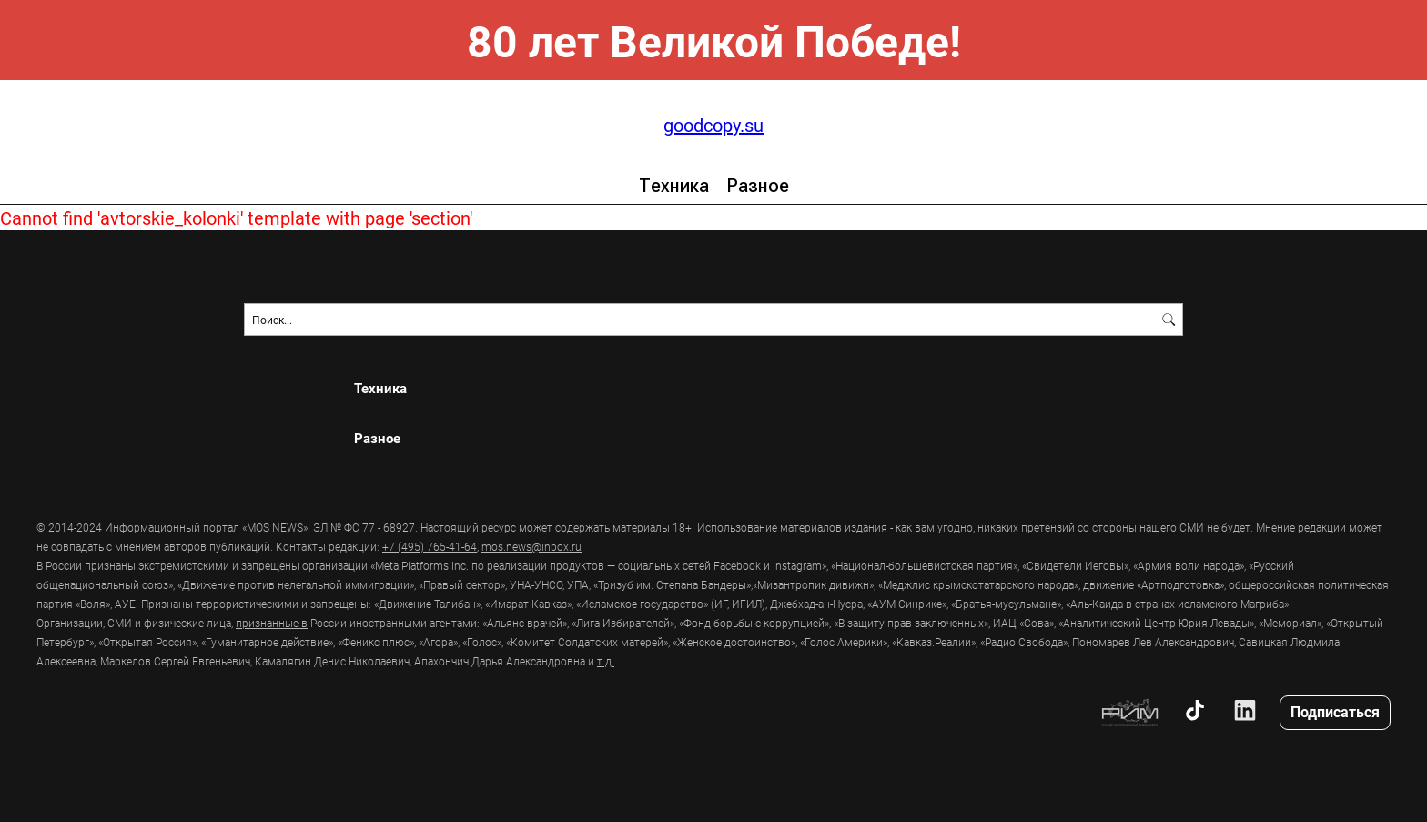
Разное (757, 186)
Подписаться (1335, 711)
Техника (674, 186)
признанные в (272, 622)
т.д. (605, 661)
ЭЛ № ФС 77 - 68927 (364, 527)
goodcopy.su (713, 125)
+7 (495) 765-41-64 (429, 546)
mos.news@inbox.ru (531, 546)
